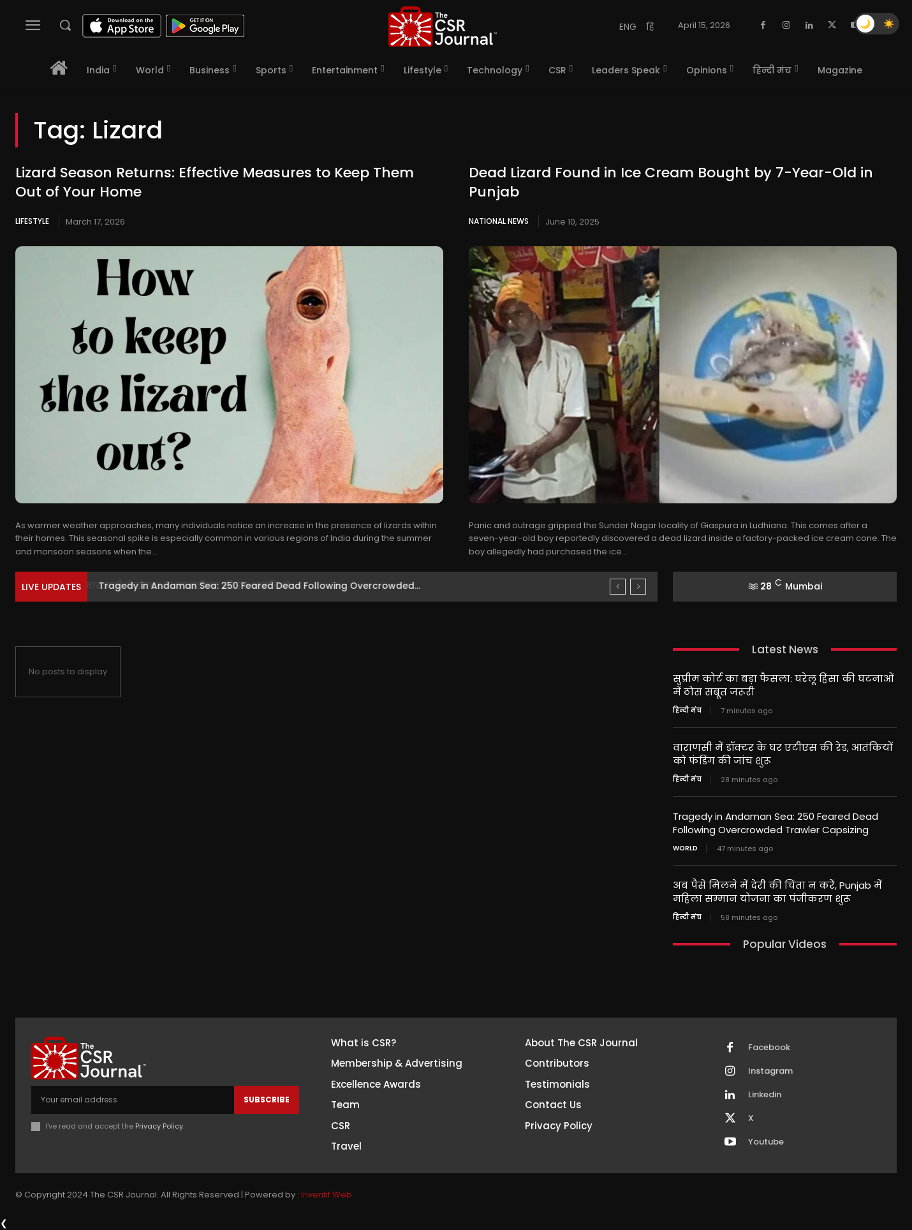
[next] (638, 587)
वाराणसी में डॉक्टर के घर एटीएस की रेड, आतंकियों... (202, 585)
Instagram (770, 1071)
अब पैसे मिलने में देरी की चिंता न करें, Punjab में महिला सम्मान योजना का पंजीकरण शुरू (777, 891)
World (685, 848)
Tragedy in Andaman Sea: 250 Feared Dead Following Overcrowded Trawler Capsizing (775, 823)
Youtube (766, 1142)
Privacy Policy (159, 1126)
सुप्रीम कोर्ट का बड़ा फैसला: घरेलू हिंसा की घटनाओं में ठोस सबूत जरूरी (783, 685)
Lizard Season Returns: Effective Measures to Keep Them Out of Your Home (214, 182)
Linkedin (764, 1094)
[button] (65, 25)
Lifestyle (32, 221)
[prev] (618, 587)
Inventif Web (326, 1195)
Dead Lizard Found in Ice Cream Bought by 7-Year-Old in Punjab (671, 182)
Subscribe (267, 1099)
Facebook (769, 1047)
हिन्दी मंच (687, 710)
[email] (132, 1100)
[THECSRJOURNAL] (443, 26)
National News (499, 221)
